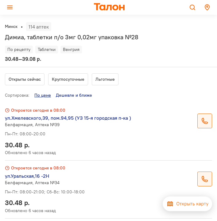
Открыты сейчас (25, 79)
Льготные (105, 79)
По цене (42, 95)
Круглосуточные (68, 79)
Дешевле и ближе (74, 95)
